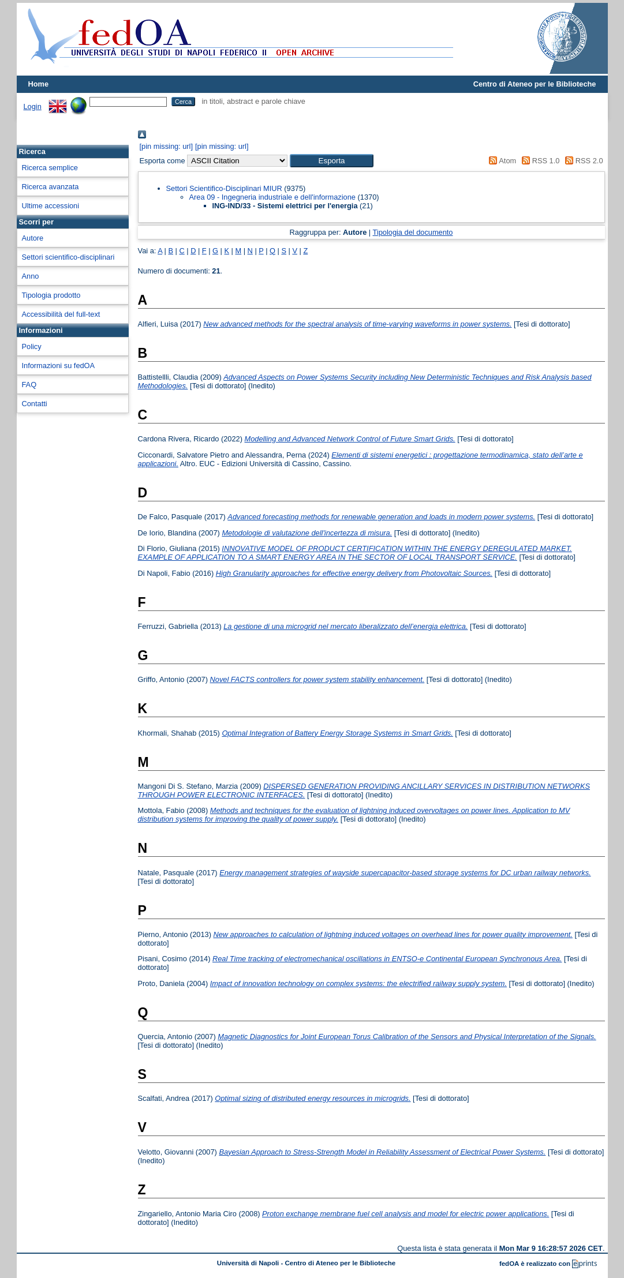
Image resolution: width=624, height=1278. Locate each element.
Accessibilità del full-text (61, 314)
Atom (500, 160)
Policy (32, 346)
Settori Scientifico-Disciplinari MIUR (224, 188)
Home (38, 84)
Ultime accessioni (51, 205)
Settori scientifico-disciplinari (68, 257)
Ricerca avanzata (50, 186)
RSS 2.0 (582, 160)
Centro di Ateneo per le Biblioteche (534, 84)
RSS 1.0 (539, 160)
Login (33, 106)
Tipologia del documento (413, 232)
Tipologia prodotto (51, 295)
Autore (33, 238)
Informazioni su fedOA (58, 365)
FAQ (29, 384)
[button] (331, 160)
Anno (30, 276)
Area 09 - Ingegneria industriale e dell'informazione (272, 197)
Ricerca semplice (50, 167)
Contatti (34, 403)
